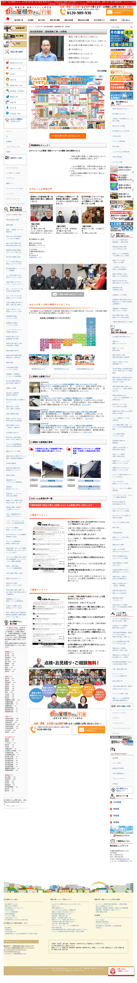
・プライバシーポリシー (102, 924)
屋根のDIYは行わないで (13, 578)
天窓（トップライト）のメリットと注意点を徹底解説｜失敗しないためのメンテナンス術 (69, 384)
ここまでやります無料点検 (120, 152)
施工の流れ (115, 146)
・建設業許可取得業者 (101, 922)
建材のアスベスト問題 (13, 451)
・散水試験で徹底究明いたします (60, 914)
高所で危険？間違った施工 (14, 573)
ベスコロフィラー (118, 723)
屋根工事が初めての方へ (120, 109)
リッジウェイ (10, 193)
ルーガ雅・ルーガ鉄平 (13, 173)
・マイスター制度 (9, 916)
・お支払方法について (11, 918)
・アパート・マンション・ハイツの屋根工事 (64, 925)
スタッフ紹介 (116, 763)
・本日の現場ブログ (10, 931)
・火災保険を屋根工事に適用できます (62, 921)
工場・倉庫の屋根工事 (119, 669)
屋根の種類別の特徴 (12, 220)
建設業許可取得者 (118, 768)
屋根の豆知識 (10, 475)
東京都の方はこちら (38, 369)
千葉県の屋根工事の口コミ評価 (122, 322)
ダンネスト (115, 733)
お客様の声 (38, 26)
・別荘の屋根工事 (56, 927)
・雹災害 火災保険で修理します (60, 918)
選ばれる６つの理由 (118, 126)
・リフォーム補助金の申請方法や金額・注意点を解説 (67, 931)
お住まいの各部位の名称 (14, 214)
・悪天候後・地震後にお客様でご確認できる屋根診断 (111, 908)
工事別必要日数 (117, 532)
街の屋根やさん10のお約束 (120, 131)
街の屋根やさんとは (118, 114)
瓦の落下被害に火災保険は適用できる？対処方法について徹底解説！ (122, 371)
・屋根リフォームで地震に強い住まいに (63, 920)
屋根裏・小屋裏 (11, 388)
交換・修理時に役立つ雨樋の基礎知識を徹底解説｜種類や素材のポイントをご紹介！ (16, 615)
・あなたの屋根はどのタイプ (103, 906)
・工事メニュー (55, 906)
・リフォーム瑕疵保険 (11, 912)
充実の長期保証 (117, 157)
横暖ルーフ (9, 183)
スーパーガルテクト (12, 168)
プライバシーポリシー (119, 778)
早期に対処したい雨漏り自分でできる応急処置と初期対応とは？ (122, 607)
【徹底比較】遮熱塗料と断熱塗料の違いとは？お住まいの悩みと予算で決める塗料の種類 (69, 412)
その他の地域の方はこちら (85, 369)
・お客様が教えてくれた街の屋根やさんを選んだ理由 (20, 933)
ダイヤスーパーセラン (119, 713)
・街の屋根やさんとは (11, 904)
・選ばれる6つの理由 (10, 906)
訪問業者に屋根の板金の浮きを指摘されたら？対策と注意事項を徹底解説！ (122, 302)
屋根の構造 (9, 225)
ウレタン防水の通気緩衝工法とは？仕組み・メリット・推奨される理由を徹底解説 (66, 425)
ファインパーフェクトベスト (121, 728)
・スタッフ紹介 (99, 920)
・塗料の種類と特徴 (100, 912)
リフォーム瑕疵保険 (118, 141)
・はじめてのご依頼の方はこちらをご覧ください (65, 904)
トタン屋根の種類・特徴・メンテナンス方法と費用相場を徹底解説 (122, 427)
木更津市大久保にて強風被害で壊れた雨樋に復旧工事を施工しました (49, 450)
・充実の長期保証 (9, 914)
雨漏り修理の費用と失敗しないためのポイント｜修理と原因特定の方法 (122, 388)
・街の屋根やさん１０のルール (13, 908)
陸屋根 (8, 152)
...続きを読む (84, 391)
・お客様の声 (8, 929)
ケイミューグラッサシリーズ (15, 204)
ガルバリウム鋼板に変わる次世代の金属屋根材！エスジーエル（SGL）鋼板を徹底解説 (16, 559)
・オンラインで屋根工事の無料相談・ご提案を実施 (110, 904)
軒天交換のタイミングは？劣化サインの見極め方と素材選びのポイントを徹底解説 (66, 398)
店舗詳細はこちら (35, 257)
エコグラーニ (10, 178)
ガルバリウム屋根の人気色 (120, 522)
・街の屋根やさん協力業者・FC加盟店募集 (107, 926)
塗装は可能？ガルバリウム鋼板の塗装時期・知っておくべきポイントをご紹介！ (16, 550)
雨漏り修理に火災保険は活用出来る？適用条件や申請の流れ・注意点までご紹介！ (122, 380)
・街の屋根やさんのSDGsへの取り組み (16, 920)
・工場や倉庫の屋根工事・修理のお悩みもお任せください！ (69, 929)
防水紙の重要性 (11, 463)
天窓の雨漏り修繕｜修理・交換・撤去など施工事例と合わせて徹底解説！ (16, 592)
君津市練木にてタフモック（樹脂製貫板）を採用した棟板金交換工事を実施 (86, 451)
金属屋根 (9, 141)
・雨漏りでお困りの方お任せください (62, 912)
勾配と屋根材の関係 (12, 414)
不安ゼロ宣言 (116, 136)
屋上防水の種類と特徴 (13, 257)
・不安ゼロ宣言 (9, 910)
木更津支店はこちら (125, 861)
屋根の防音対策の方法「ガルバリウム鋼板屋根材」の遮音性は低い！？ (122, 397)
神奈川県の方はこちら (61, 369)
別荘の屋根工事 (117, 681)
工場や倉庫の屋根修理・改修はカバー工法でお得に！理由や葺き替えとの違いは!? (122, 635)
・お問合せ (97, 928)
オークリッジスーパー (13, 199)
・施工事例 (7, 928)
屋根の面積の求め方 (12, 350)
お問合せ (115, 784)
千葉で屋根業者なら (118, 773)
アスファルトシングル (13, 147)
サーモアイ (115, 718)
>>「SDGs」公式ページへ (12, 806)
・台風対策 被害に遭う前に (59, 916)
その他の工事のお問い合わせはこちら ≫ (67, 136)
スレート (9, 131)
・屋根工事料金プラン (57, 908)
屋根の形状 (9, 362)
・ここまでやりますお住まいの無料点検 (63, 910)
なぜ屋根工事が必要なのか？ (121, 336)
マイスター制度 (117, 162)
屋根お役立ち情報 (118, 544)
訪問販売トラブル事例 (119, 295)
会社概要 (115, 758)
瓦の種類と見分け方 (12, 432)
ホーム (31, 26)
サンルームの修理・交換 (120, 693)
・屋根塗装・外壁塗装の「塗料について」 (107, 910)
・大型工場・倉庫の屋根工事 (59, 923)
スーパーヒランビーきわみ (14, 188)
